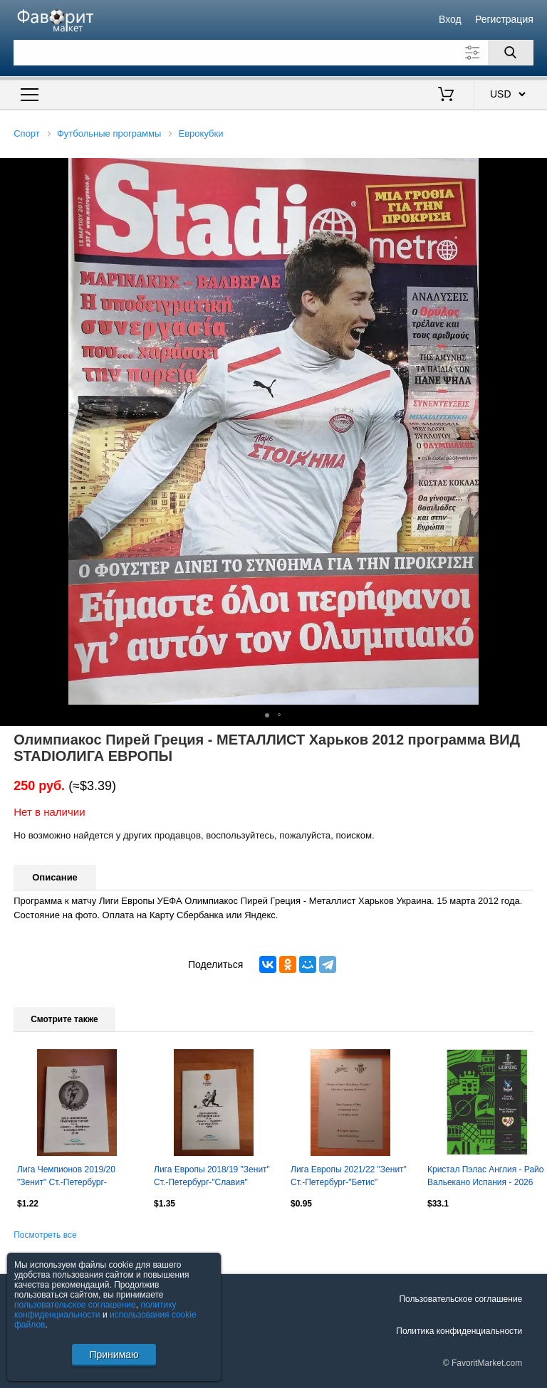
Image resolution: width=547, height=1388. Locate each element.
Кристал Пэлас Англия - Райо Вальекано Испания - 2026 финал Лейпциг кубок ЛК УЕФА (485, 1177)
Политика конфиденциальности (459, 1331)
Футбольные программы (109, 133)
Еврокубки (201, 133)
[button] (534, 170)
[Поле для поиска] (273, 52)
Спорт (27, 133)
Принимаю (113, 1354)
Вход (450, 19)
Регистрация (504, 19)
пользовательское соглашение (75, 1305)
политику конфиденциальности (95, 1310)
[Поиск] (510, 52)
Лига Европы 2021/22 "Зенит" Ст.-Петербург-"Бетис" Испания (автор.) (349, 1177)
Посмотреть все (45, 1235)
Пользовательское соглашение (460, 1299)
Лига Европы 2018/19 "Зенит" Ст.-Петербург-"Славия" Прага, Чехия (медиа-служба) (212, 1177)
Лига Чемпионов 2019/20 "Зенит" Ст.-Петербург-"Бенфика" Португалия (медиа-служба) (66, 1177)
